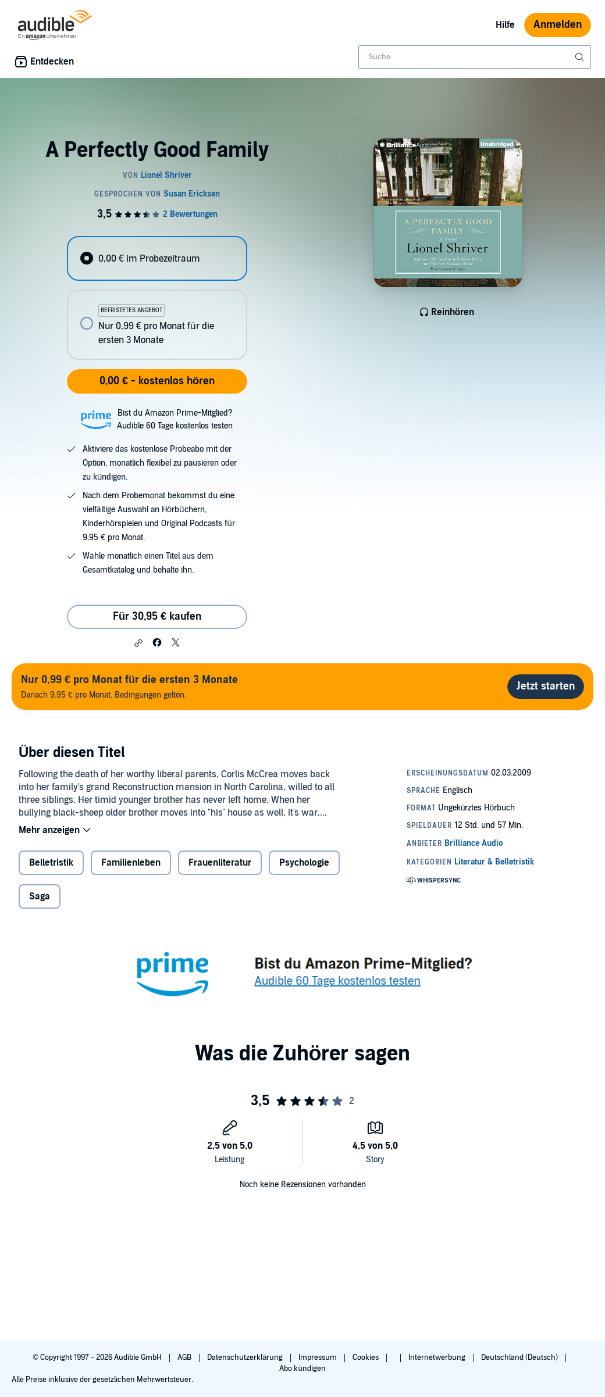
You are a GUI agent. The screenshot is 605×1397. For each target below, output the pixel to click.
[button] (138, 643)
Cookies (366, 1357)
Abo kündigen (302, 1368)
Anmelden (557, 25)
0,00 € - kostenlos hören (157, 381)
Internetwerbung (437, 1357)
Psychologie (304, 863)
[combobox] (474, 57)
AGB (185, 1357)
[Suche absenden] (580, 57)
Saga (39, 896)
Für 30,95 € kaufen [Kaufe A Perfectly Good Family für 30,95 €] (157, 616)
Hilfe (505, 25)
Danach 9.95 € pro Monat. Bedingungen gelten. (129, 686)
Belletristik (51, 863)
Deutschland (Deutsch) (520, 1357)
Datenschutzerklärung (245, 1357)
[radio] (157, 258)
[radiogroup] (157, 298)
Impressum (318, 1357)
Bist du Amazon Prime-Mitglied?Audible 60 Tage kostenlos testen (175, 419)
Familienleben (131, 863)
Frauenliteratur (219, 863)
